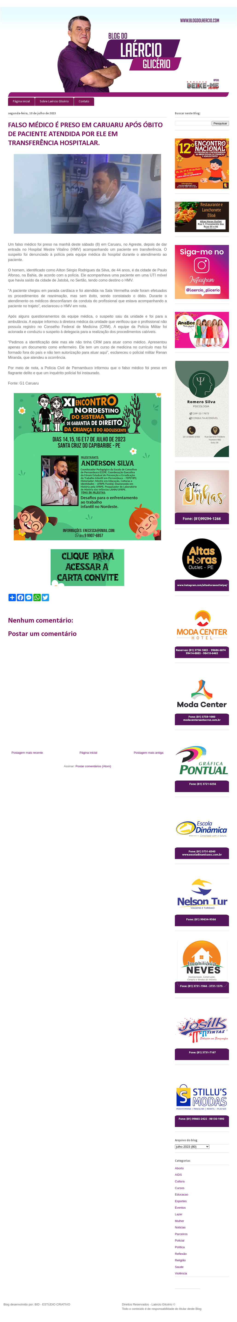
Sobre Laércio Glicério (54, 101)
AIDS (178, 1174)
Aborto (179, 1168)
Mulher (179, 1221)
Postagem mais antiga (148, 752)
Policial (179, 1240)
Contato (84, 101)
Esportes (181, 1201)
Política (180, 1247)
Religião (180, 1260)
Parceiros (181, 1234)
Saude (179, 1267)
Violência (181, 1273)
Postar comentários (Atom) (93, 766)
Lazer (178, 1214)
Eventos (180, 1207)
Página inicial (21, 101)
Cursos (179, 1188)
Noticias (180, 1227)
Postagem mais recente (27, 752)
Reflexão (181, 1254)
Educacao (181, 1194)
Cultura (180, 1181)
